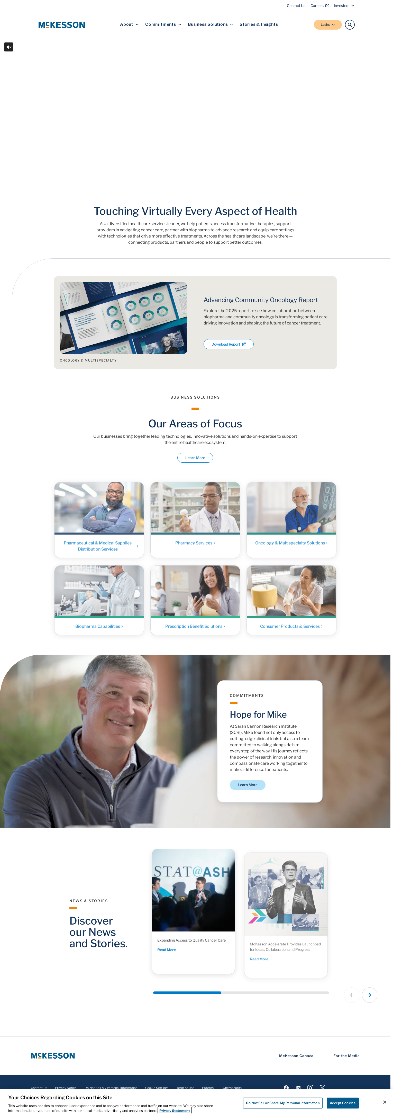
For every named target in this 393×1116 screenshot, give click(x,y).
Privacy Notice (66, 1088)
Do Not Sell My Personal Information (111, 1088)
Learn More (195, 458)
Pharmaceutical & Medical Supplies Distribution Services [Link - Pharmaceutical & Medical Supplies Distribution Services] (101, 550)
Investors (344, 5)
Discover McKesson (95, 150)
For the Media (346, 1055)
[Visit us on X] (322, 1087)
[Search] (350, 25)
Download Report (229, 344)
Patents (208, 1088)
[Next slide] (369, 995)
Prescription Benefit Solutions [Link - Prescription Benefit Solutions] (195, 630)
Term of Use (185, 1088)
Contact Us (296, 5)
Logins (328, 25)
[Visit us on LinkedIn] (298, 1087)
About (129, 24)
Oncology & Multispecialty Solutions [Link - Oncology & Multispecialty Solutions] (291, 547)
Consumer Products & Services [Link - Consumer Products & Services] (291, 630)
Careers (319, 5)
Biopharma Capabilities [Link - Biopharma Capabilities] (99, 630)
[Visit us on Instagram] (310, 1087)
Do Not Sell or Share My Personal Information (283, 1103)
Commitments (163, 24)
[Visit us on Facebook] (286, 1087)
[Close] (384, 1102)
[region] (196, 1102)
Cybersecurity (232, 1088)
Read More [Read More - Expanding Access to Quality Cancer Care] (177, 959)
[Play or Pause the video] (11, 169)
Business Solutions (210, 24)
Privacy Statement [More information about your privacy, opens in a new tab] (174, 1111)
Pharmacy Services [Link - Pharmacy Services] (195, 547)
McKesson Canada (296, 1055)
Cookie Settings (156, 1088)
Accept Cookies (342, 1103)
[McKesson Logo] (53, 1056)
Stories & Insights (259, 24)
